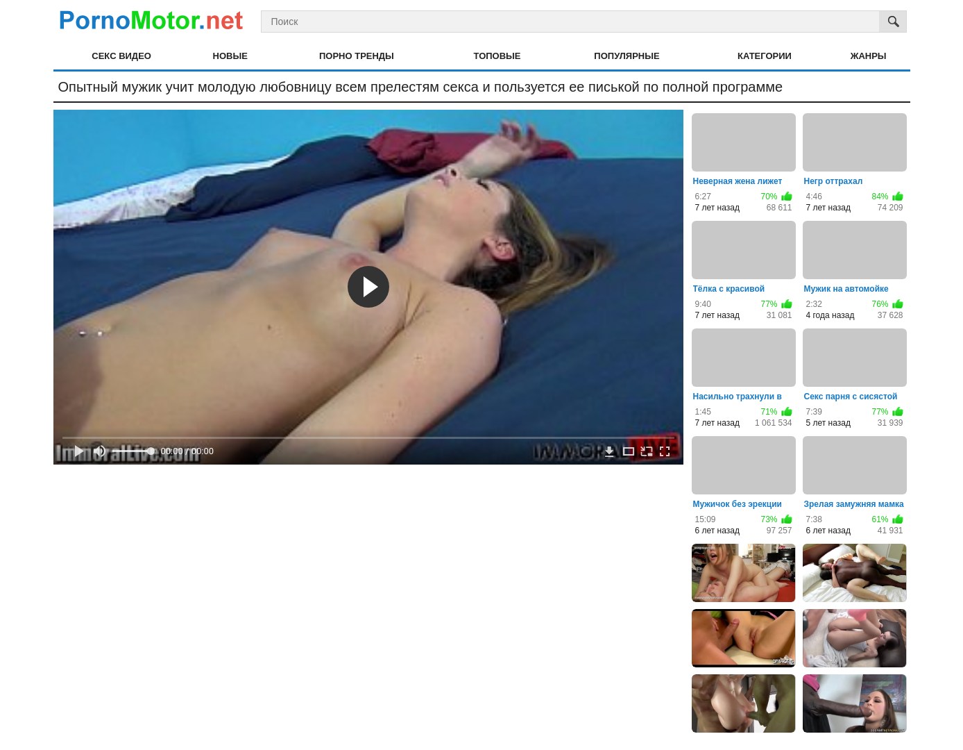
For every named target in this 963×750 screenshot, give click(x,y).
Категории (765, 56)
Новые (230, 56)
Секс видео (121, 56)
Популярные (626, 56)
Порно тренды (356, 56)
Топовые (497, 56)
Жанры (869, 56)
